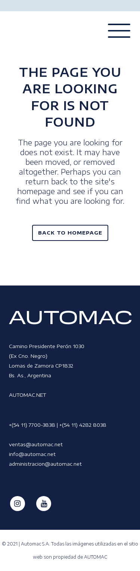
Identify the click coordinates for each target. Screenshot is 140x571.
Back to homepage (70, 233)
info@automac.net (32, 454)
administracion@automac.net (45, 464)
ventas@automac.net (36, 444)
